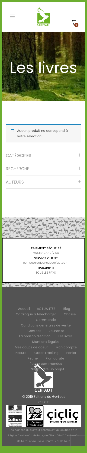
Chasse (70, 314)
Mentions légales (45, 341)
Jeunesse (56, 331)
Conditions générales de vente (46, 325)
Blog (66, 308)
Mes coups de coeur (31, 347)
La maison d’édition (35, 336)
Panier (71, 352)
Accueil (24, 308)
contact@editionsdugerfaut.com (45, 263)
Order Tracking (46, 352)
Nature (21, 352)
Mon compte (66, 347)
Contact (34, 331)
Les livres (65, 336)
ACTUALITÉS (46, 308)
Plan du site (55, 358)
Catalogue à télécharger (36, 314)
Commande (46, 319)
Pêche (33, 358)
